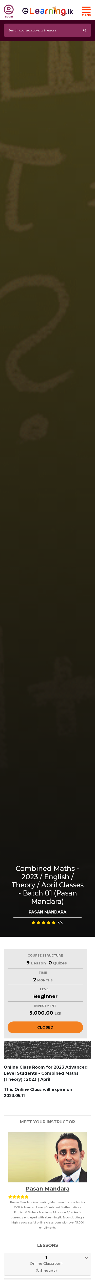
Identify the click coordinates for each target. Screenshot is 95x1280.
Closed (45, 1027)
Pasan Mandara (47, 1188)
